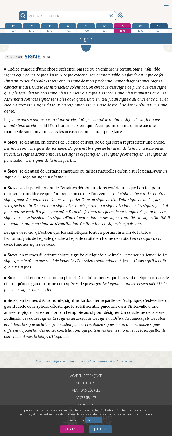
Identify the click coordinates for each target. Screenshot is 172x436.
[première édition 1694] (13, 28)
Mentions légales (86, 390)
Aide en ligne (86, 383)
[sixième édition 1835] (104, 28)
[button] (86, 48)
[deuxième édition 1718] (31, 28)
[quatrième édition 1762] (68, 28)
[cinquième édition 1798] (86, 28)
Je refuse (100, 429)
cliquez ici (94, 420)
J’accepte (71, 429)
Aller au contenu (18, 4)
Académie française (86, 375)
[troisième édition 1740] (49, 28)
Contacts (86, 405)
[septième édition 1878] (122, 28)
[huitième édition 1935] (140, 28)
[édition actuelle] (159, 28)
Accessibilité (86, 397)
